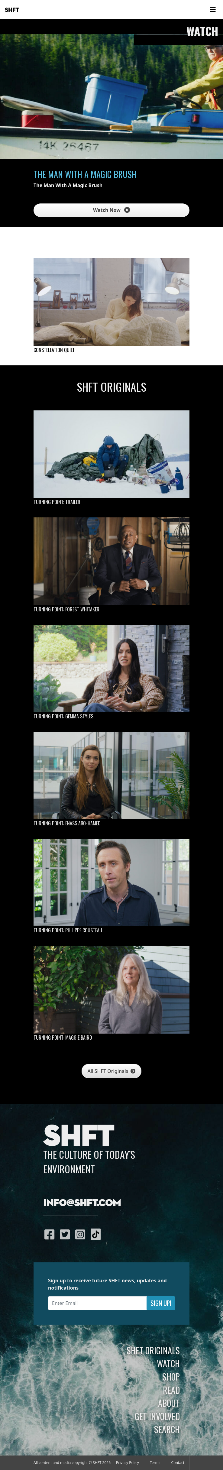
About (169, 1403)
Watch (168, 1363)
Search (167, 1429)
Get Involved (157, 1416)
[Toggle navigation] (212, 9)
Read (171, 1390)
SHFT (12, 10)
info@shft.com (82, 1203)
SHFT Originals (153, 1350)
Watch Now (111, 210)
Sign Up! (160, 1303)
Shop (171, 1376)
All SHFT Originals (112, 1071)
